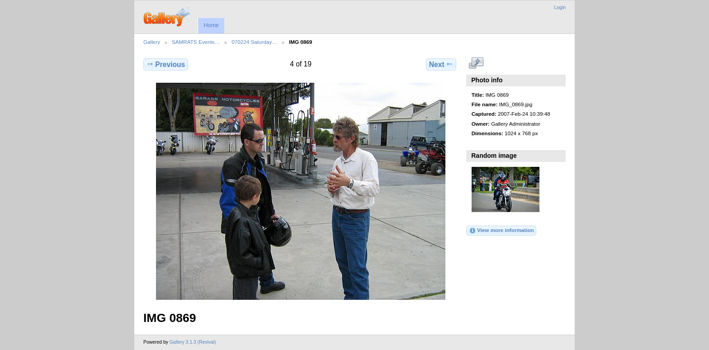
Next (441, 64)
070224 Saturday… (254, 42)
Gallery (151, 42)
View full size (476, 63)
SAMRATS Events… (196, 42)
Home (210, 25)
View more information (501, 230)
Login (560, 7)
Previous (166, 64)
